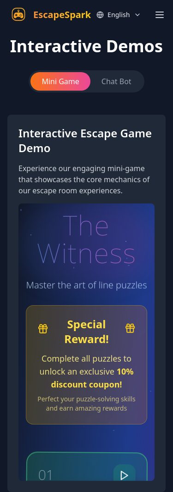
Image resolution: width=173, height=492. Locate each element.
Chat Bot (116, 81)
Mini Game (60, 81)
